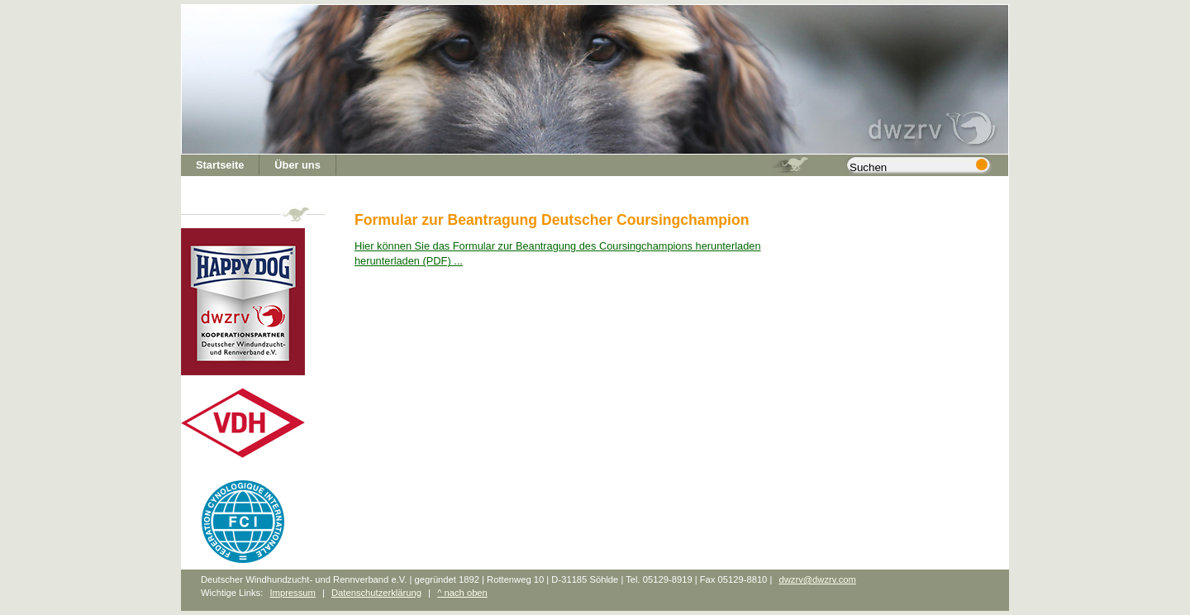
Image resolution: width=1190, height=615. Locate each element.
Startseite (220, 165)
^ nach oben (462, 593)
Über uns (297, 165)
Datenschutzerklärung (376, 593)
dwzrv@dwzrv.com (816, 579)
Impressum (292, 593)
